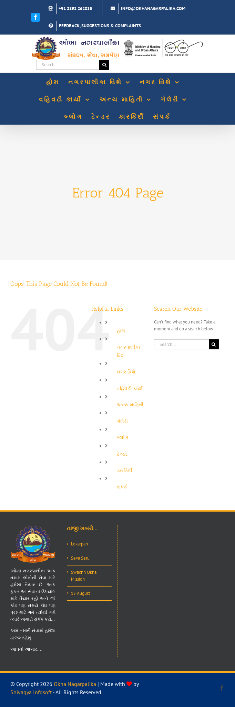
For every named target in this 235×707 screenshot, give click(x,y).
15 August (80, 593)
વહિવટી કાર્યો (130, 388)
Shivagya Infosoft (31, 692)
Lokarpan (79, 544)
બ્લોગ (122, 437)
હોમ (121, 331)
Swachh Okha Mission (83, 575)
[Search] (104, 65)
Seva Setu (80, 558)
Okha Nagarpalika (75, 683)
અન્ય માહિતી (130, 404)
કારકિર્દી (124, 470)
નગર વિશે (126, 372)
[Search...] (67, 65)
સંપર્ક (122, 487)
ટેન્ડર (122, 454)
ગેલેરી (122, 421)
